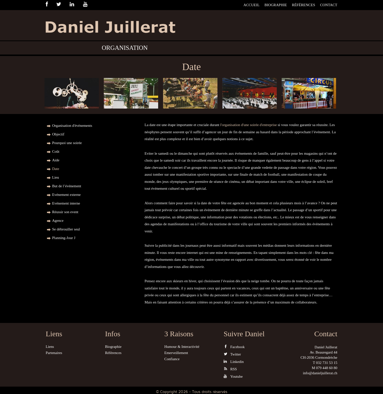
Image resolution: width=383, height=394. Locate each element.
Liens (50, 347)
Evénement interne (66, 203)
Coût (55, 151)
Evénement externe (66, 195)
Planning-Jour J (63, 238)
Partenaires (54, 353)
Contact (328, 5)
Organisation (125, 47)
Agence (58, 221)
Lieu (55, 177)
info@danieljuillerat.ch (320, 373)
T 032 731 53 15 (325, 363)
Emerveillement (176, 353)
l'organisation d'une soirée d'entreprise (248, 125)
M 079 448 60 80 (324, 368)
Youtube (233, 376)
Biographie (275, 5)
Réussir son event (65, 212)
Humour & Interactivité (181, 347)
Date (55, 169)
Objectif (58, 134)
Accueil (251, 5)
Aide (55, 160)
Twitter (232, 354)
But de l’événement (66, 186)
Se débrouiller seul (66, 229)
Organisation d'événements (72, 126)
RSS (230, 369)
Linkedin (234, 361)
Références (303, 5)
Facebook (234, 347)
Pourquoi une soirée (67, 143)
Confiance (172, 359)
